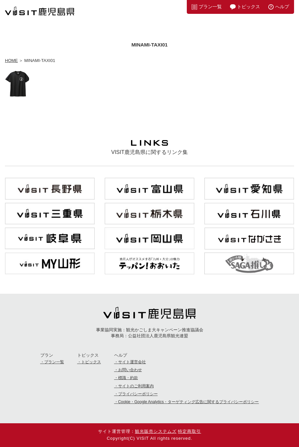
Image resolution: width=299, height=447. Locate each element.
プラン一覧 (210, 6)
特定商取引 (189, 431)
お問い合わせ (130, 370)
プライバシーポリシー (138, 394)
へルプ (282, 6)
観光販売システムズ (156, 431)
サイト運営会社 (132, 362)
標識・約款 (128, 377)
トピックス (248, 6)
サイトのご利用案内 (136, 386)
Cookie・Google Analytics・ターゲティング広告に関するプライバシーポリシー (188, 402)
